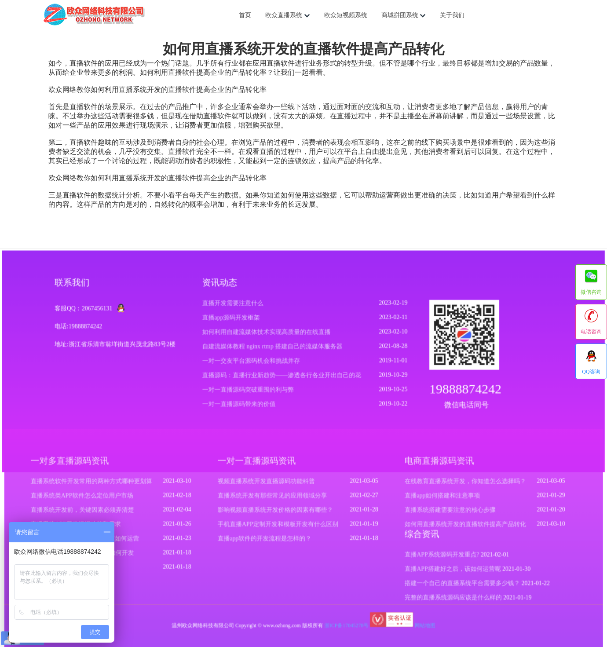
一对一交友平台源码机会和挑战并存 (252, 364)
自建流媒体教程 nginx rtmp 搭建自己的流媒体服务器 (272, 350)
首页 (245, 15)
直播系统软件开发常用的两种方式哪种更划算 (99, 486)
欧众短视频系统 (345, 15)
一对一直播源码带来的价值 (240, 406)
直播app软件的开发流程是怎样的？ (266, 541)
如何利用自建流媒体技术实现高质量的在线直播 (267, 336)
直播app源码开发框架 (232, 321)
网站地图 (420, 625)
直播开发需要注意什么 (234, 307)
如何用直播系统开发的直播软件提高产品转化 (459, 528)
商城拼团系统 (403, 15)
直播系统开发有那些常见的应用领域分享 (273, 500)
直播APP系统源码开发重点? (436, 557)
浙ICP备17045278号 (344, 625)
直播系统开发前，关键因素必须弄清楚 (90, 514)
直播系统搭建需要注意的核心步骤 (444, 514)
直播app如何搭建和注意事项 (437, 500)
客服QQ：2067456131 (87, 313)
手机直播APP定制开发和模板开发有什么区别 (278, 528)
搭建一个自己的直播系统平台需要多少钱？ (456, 584)
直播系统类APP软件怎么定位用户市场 (90, 500)
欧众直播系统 (287, 15)
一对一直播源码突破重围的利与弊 (249, 392)
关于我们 (452, 15)
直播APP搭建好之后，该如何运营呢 (447, 571)
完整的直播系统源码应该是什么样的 (447, 599)
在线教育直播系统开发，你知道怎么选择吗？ (459, 486)
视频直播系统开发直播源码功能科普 (267, 486)
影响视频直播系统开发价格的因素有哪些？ (276, 514)
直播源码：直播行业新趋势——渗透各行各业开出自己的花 (282, 378)
